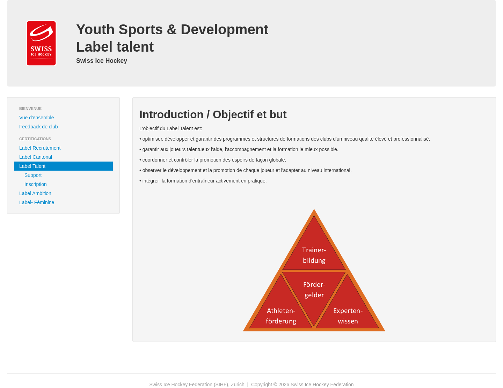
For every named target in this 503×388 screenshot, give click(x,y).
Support (33, 175)
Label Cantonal (35, 157)
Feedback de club (38, 126)
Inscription (35, 184)
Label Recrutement (39, 148)
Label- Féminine (36, 202)
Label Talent (32, 166)
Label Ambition (35, 193)
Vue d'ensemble (36, 117)
